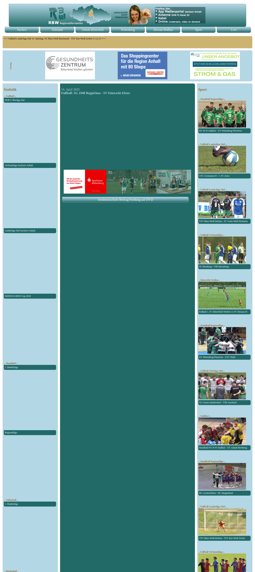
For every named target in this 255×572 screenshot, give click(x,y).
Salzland (57, 29)
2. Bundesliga (11, 367)
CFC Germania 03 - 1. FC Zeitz (214, 175)
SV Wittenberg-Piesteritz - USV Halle (217, 357)
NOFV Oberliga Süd (14, 100)
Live (234, 29)
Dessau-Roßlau (163, 29)
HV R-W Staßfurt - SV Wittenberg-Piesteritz (220, 130)
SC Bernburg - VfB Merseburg (214, 266)
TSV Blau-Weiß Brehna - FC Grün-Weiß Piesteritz (223, 221)
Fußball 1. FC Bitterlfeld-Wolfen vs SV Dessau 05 (223, 311)
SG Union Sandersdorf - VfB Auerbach (218, 402)
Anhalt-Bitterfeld (93, 29)
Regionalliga (11, 432)
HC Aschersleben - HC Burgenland (216, 493)
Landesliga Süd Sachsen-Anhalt (20, 230)
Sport (198, 29)
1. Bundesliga (11, 504)
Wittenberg (128, 29)
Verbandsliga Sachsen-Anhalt (19, 165)
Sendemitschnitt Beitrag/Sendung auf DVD (125, 199)
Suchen (21, 29)
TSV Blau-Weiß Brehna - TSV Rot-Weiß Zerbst (222, 538)
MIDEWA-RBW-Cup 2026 (18, 296)
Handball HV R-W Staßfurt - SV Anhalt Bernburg (223, 447)
